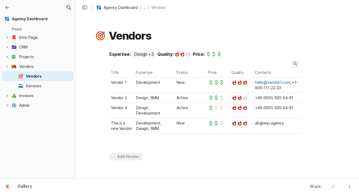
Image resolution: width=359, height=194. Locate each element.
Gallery (24, 187)
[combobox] (143, 54)
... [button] (144, 7)
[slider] (182, 54)
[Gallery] (7, 7)
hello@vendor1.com (272, 82)
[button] (68, 7)
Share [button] (315, 186)
